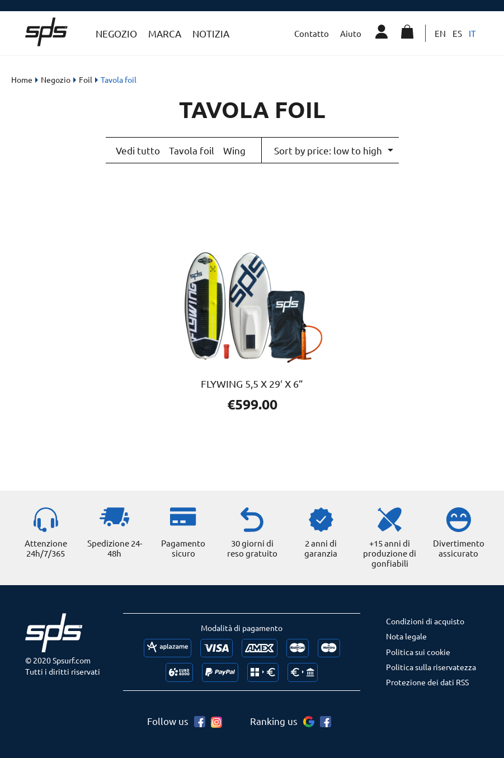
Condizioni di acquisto (425, 620)
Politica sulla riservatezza (431, 666)
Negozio (116, 33)
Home (21, 79)
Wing (234, 150)
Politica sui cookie (418, 651)
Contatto (311, 33)
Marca (164, 33)
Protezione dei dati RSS (427, 681)
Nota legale (406, 635)
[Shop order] (333, 150)
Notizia (210, 33)
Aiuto (350, 33)
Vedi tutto (138, 150)
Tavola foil (191, 150)
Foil (85, 79)
